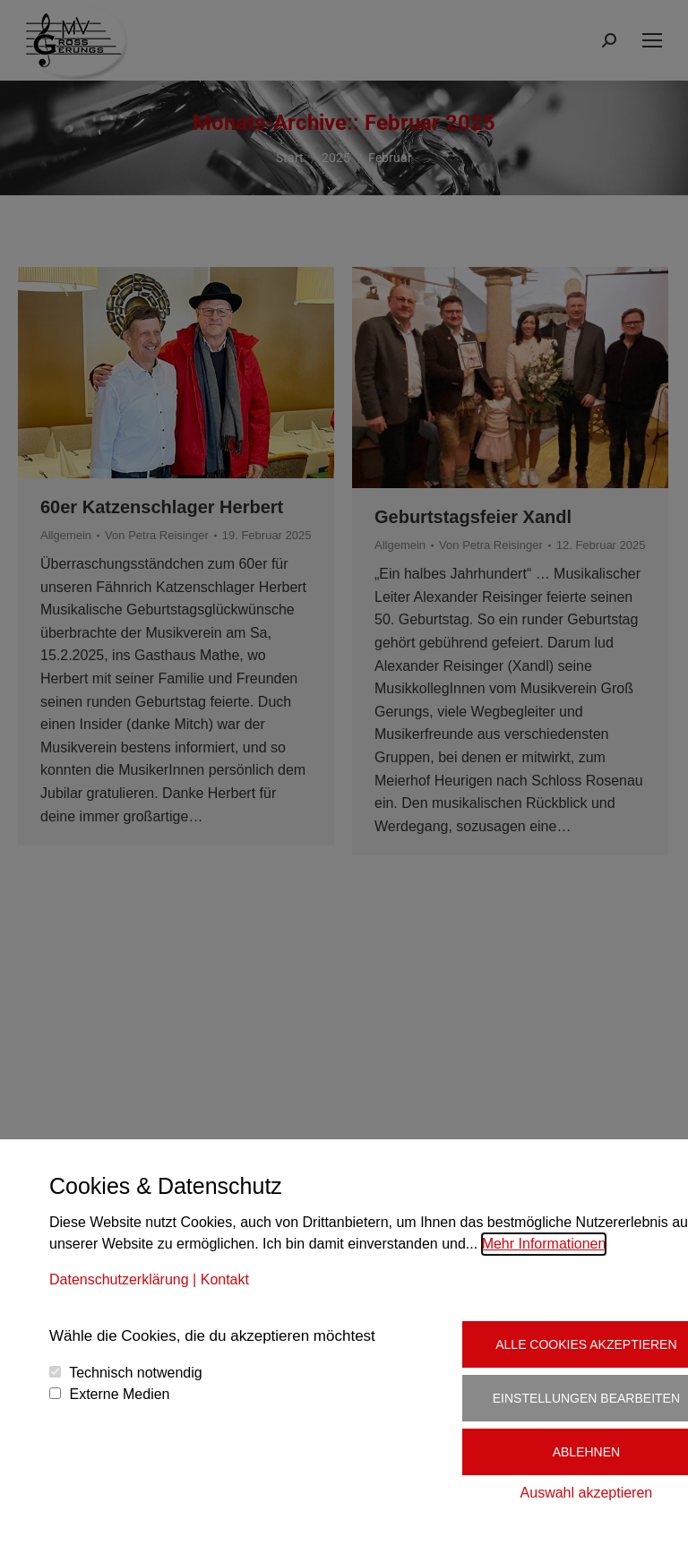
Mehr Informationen (544, 1243)
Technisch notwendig (135, 1372)
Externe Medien (119, 1394)
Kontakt (225, 1279)
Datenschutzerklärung (119, 1279)
